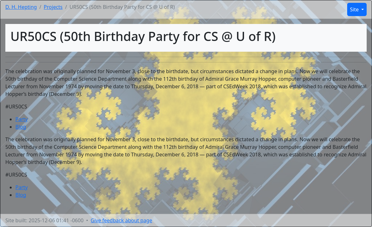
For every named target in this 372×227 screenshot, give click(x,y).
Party (21, 119)
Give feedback (121, 220)
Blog (20, 126)
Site (355, 9)
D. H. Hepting (21, 6)
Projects (53, 6)
